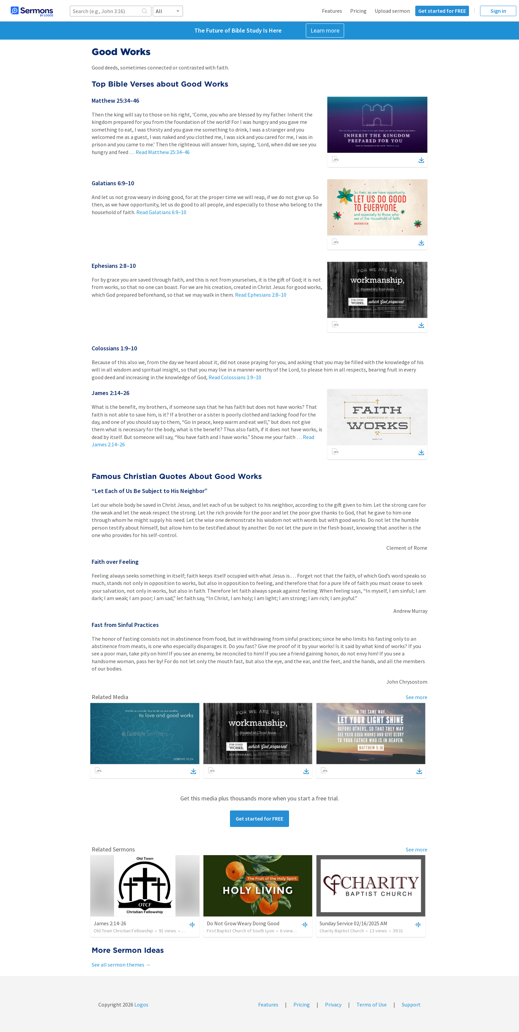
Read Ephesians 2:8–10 (260, 294)
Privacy (333, 1004)
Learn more (325, 30)
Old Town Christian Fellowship (123, 931)
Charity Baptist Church (342, 931)
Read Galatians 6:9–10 (161, 212)
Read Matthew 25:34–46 (163, 152)
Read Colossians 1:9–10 (234, 377)
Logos (140, 1004)
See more (416, 697)
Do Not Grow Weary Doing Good (243, 923)
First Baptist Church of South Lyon (240, 931)
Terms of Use (372, 1004)
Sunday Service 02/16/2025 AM (353, 923)
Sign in (498, 10)
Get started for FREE (442, 10)
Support (411, 1004)
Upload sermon (392, 10)
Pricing (358, 10)
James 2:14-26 (110, 923)
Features (332, 10)
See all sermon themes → (121, 964)
